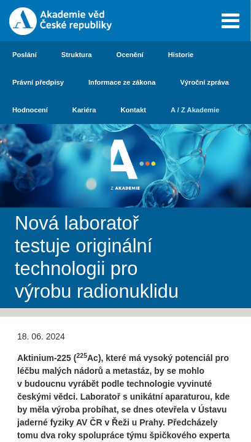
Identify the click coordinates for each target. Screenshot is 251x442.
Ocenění (130, 54)
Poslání (24, 54)
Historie (181, 54)
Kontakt (133, 110)
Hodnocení (30, 110)
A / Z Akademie (195, 110)
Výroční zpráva (204, 82)
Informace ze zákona (121, 82)
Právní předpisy (38, 82)
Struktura (76, 54)
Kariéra (84, 110)
